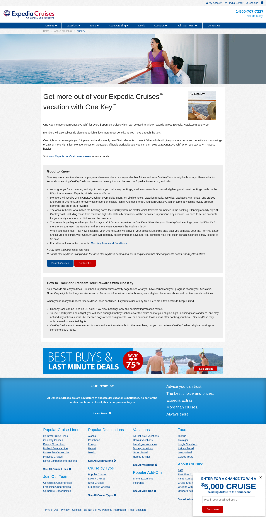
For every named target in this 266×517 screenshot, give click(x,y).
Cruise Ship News (188, 482)
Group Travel (140, 452)
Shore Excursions (143, 478)
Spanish (252, 2)
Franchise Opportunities (57, 486)
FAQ (180, 470)
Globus (182, 436)
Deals (141, 25)
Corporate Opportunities (57, 490)
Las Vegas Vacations (145, 444)
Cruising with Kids (188, 486)
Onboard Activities (188, 490)
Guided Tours (185, 456)
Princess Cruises (53, 456)
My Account (214, 2)
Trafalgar (183, 440)
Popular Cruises (97, 474)
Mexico (92, 452)
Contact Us (214, 25)
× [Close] (260, 477)
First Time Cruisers (189, 474)
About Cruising (63, 31)
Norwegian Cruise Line (56, 452)
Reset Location (137, 509)
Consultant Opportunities (57, 482)
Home (46, 31)
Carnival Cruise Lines (55, 436)
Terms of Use (50, 509)
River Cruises (96, 482)
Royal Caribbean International (60, 460)
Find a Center (234, 2)
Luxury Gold (185, 452)
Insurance (138, 482)
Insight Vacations (187, 444)
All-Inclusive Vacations (146, 436)
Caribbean (94, 440)
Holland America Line (55, 448)
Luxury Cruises (96, 478)
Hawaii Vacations (143, 440)
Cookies (76, 509)
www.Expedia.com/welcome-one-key (70, 156)
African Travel (186, 448)
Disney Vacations (143, 448)
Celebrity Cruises (53, 440)
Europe (92, 444)
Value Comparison (188, 478)
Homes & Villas (142, 456)
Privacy (65, 509)
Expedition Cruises (99, 486)
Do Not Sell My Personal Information (105, 509)
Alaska (92, 436)
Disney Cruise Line (54, 444)
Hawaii (92, 448)
